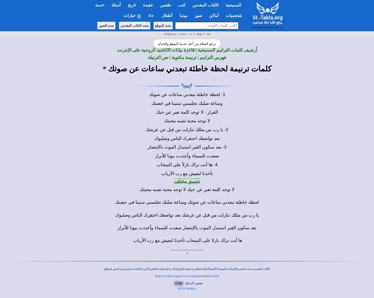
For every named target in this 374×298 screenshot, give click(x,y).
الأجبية (213, 269)
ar (191, 34)
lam (208, 34)
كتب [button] (181, 5)
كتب (173, 269)
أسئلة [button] (116, 5)
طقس (196, 269)
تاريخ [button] (132, 5)
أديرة (144, 269)
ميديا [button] (183, 15)
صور (115, 269)
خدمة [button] (99, 5)
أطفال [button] (167, 15)
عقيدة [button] (148, 5)
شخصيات (163, 269)
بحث (249, 269)
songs (199, 34)
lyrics (182, 34)
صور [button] (198, 15)
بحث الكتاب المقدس (134, 25)
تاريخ (179, 269)
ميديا (122, 269)
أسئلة (205, 269)
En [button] (152, 15)
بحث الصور (106, 25)
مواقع (107, 269)
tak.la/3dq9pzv (187, 288)
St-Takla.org (169, 34)
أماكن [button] (214, 15)
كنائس (153, 269)
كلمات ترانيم (133, 269)
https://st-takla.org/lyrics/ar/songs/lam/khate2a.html (187, 276)
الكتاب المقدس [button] (205, 5)
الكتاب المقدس (262, 269)
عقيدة (187, 269)
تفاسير (241, 269)
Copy (178, 283)
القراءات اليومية (227, 269)
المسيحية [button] (233, 5)
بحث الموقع (163, 25)
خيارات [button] (132, 15)
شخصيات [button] (235, 15)
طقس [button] (165, 5)
